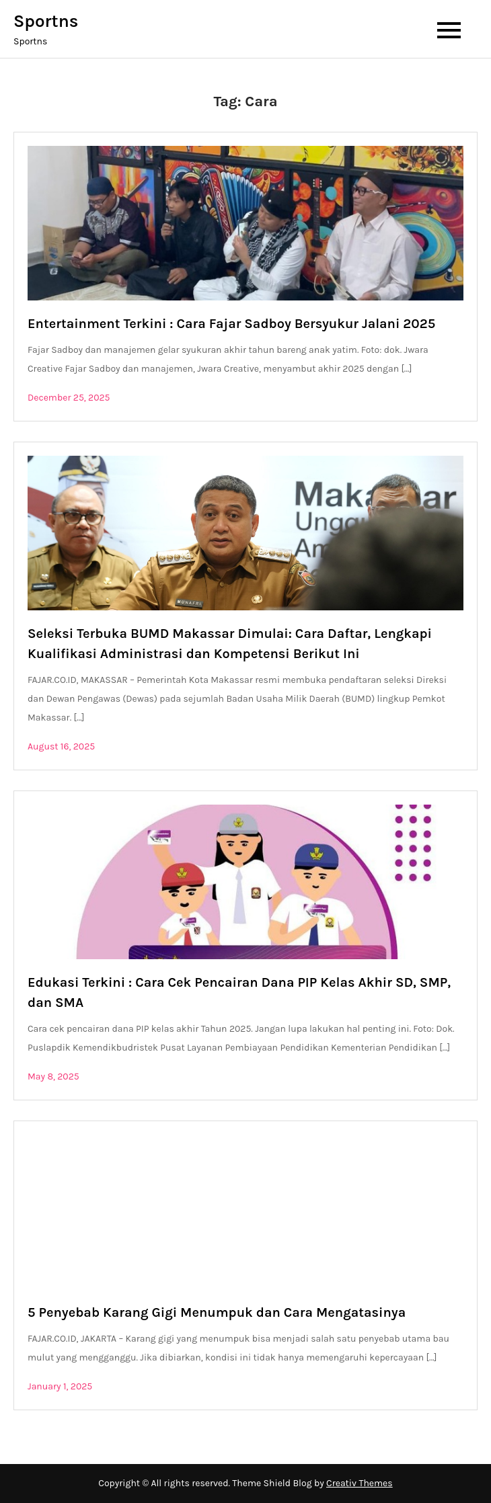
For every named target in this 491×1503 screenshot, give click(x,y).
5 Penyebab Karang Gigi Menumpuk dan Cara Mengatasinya (217, 1312)
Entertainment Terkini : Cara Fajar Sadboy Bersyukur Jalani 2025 (231, 323)
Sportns (45, 21)
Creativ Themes (359, 1483)
